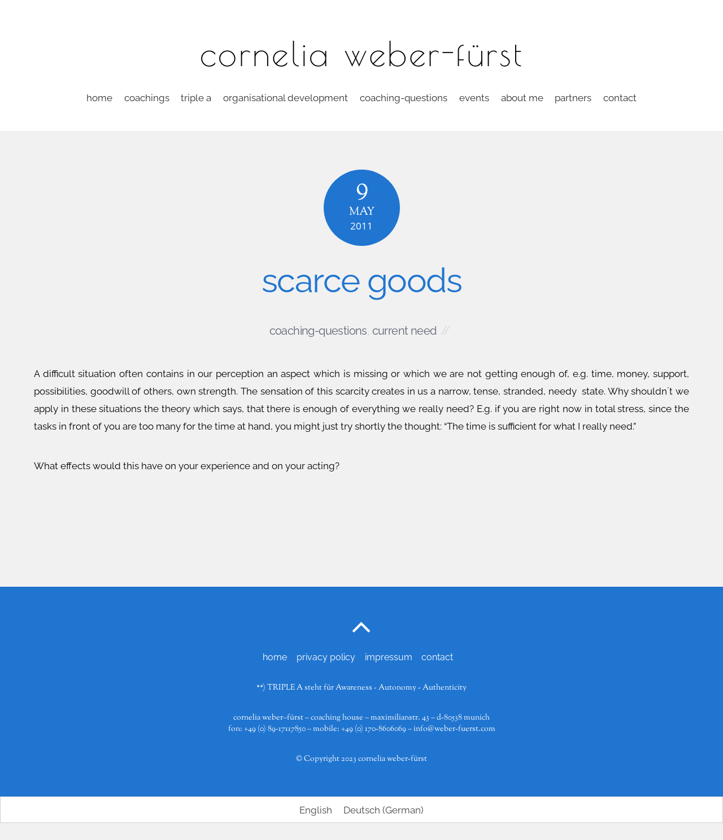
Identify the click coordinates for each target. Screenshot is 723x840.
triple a (196, 97)
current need (404, 330)
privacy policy (326, 657)
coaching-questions (403, 97)
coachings (146, 97)
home (99, 97)
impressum (388, 657)
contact (620, 97)
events (474, 97)
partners (573, 97)
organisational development (285, 97)
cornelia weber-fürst (392, 759)
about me (522, 97)
